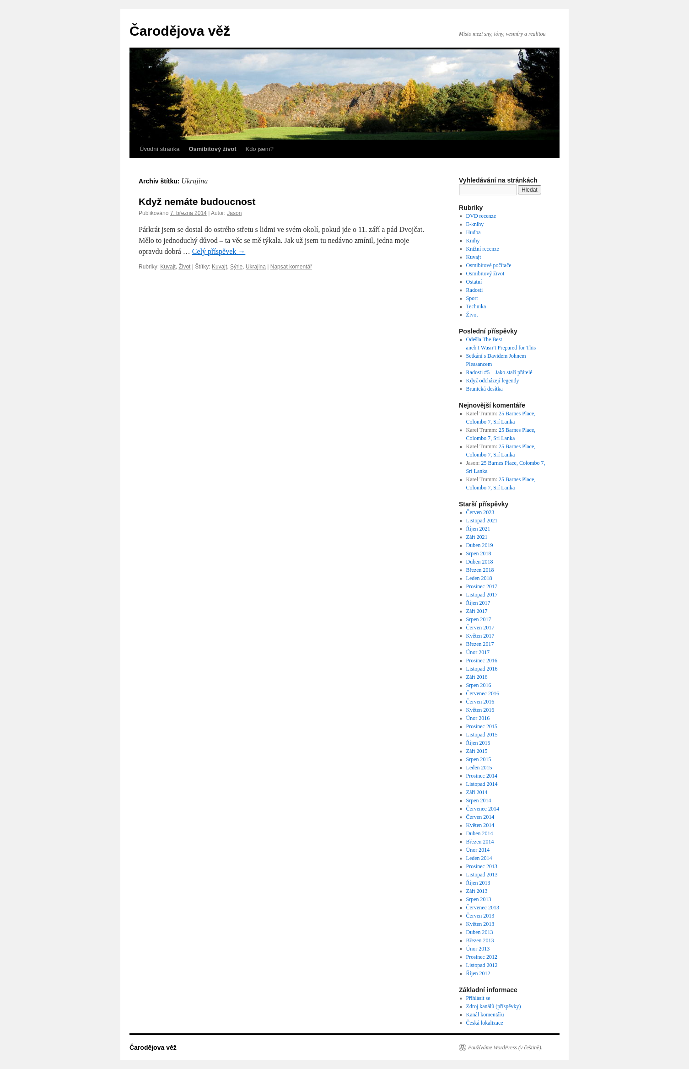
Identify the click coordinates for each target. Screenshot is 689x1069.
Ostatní (474, 282)
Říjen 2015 (478, 743)
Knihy (473, 240)
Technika (476, 306)
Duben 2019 (479, 545)
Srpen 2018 (478, 553)
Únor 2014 (478, 850)
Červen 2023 (480, 512)
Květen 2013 (480, 924)
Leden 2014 (479, 858)
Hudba (473, 232)
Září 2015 (477, 751)
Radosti (474, 290)
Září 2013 (477, 891)
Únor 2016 (478, 718)
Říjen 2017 (478, 603)
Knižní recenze (482, 249)
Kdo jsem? (259, 148)
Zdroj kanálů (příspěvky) (493, 1006)
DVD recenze (481, 216)
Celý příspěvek (218, 251)
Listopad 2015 (482, 734)
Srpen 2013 (478, 899)
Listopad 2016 (482, 669)
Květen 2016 (480, 710)
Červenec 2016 (482, 693)
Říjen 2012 (478, 973)
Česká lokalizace (484, 1023)
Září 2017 (477, 611)
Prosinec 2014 (481, 776)
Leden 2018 (479, 578)
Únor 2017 (478, 652)
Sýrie (236, 266)
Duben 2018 (479, 562)
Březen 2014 (480, 841)
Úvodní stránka (159, 148)
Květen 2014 (480, 825)
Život (184, 266)
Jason (234, 213)
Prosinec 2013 (481, 866)
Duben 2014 (479, 833)
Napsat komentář (291, 266)
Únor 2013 (478, 948)
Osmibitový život (485, 273)
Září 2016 (477, 677)
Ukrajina (256, 266)
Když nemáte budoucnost (197, 201)
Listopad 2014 (482, 784)
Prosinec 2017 (481, 586)
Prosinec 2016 (481, 660)
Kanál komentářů (485, 1014)
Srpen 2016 (478, 685)
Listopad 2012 (482, 965)
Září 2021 (477, 537)
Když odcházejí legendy (492, 380)
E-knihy (475, 224)
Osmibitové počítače (488, 265)
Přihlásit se (478, 998)
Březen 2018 (480, 570)
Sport (472, 298)
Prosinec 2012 (481, 957)
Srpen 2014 (478, 800)
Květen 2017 (480, 636)
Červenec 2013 (482, 907)
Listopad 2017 (482, 594)
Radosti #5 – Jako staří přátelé (499, 372)
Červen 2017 (480, 627)
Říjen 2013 (478, 883)
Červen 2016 (480, 701)
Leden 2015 (479, 767)
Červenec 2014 (482, 809)
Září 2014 (477, 792)
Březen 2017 (480, 644)
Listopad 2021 (482, 520)
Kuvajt (167, 266)
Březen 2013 (480, 940)
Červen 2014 (480, 817)
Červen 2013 (480, 916)
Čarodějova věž (179, 30)
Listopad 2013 (482, 874)
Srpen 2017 (478, 619)
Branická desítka (484, 389)
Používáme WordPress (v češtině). (505, 1047)
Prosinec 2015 (481, 726)
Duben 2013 (479, 932)
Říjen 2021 (478, 529)
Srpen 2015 (478, 759)
